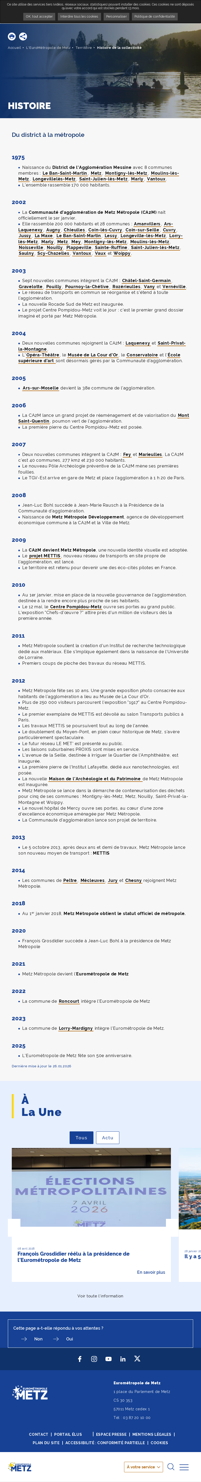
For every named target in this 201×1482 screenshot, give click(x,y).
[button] (12, 36)
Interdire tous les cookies (79, 16)
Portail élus (68, 1434)
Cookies (159, 1443)
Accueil (14, 48)
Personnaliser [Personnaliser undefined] (116, 16)
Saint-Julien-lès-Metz (103, 178)
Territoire (84, 48)
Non (38, 1339)
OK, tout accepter (39, 16)
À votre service (141, 1467)
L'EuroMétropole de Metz (48, 48)
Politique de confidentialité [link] (155, 16)
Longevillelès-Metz (54, 178)
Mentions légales (151, 1434)
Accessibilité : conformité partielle (105, 1443)
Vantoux (156, 178)
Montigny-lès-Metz (126, 173)
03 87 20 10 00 (137, 1418)
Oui (69, 1339)
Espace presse (111, 1434)
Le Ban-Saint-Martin (65, 173)
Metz (96, 173)
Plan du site (46, 1443)
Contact (38, 1434)
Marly (137, 178)
